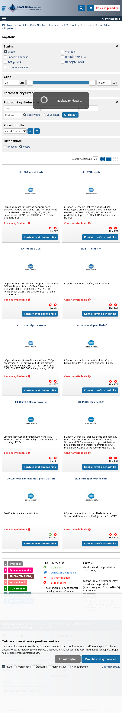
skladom (12, 146)
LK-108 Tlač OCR (30, 248)
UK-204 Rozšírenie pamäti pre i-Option (31, 478)
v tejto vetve (33, 114)
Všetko (12, 51)
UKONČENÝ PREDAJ (75, 57)
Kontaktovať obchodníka (40, 237)
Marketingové (59, 666)
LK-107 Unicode (91, 172)
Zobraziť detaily (111, 667)
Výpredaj (70, 51)
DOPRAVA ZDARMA (18, 67)
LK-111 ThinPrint (91, 248)
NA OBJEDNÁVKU (74, 62)
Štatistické (41, 666)
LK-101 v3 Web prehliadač (91, 325)
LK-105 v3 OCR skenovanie (31, 402)
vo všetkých (53, 114)
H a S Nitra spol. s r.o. (26, 8)
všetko (26, 146)
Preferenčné (24, 666)
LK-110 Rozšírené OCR (91, 402)
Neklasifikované (80, 666)
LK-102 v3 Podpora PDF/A (31, 325)
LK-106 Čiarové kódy (31, 172)
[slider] (29, 83)
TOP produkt (15, 62)
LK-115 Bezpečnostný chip (91, 478)
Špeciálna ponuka (18, 57)
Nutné (9, 666)
